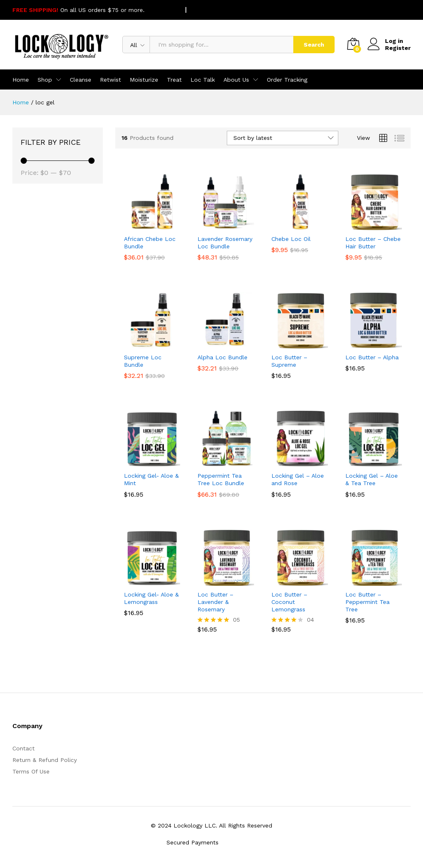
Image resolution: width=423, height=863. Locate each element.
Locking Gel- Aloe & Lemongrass (151, 598)
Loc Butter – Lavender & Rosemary (215, 602)
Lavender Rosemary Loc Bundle (224, 243)
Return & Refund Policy (44, 760)
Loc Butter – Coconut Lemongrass (289, 602)
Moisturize (144, 80)
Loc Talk (202, 80)
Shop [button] (45, 80)
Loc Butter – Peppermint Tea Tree (367, 602)
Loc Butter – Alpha (372, 357)
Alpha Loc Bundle (222, 357)
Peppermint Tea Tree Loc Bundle (220, 479)
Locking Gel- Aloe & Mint (151, 479)
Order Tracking (287, 80)
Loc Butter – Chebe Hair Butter (373, 243)
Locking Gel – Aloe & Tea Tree (371, 479)
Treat (174, 80)
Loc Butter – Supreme (289, 361)
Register (398, 48)
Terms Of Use (31, 771)
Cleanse (80, 80)
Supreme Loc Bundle (143, 361)
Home (20, 80)
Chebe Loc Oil (291, 239)
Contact (23, 748)
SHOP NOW (162, 10)
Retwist (110, 80)
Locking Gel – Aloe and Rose (297, 479)
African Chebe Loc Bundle (150, 243)
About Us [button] (236, 80)
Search (314, 44)
